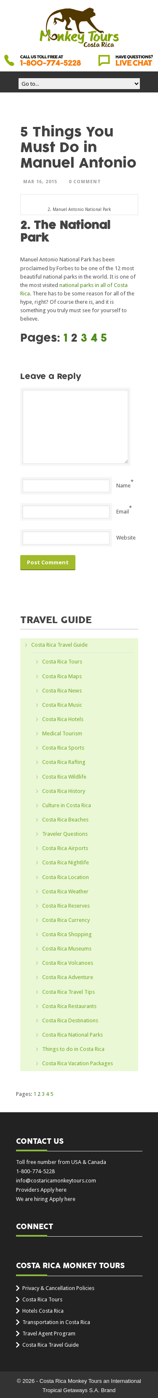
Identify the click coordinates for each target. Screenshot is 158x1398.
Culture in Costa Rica (66, 805)
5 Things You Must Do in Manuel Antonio (78, 148)
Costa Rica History (63, 791)
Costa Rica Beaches (65, 819)
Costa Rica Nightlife (65, 862)
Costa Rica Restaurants (69, 1006)
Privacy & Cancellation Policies (58, 1288)
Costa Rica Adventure (67, 977)
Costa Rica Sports (63, 748)
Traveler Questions (65, 834)
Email (122, 511)
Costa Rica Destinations (70, 1020)
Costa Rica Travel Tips (68, 992)
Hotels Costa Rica (43, 1311)
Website (126, 537)
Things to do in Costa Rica (73, 1049)
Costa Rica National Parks (72, 1035)
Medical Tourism (62, 733)
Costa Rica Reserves (66, 906)
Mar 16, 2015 (40, 181)
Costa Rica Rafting (64, 762)
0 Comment (85, 181)
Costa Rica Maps (62, 676)
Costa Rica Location (65, 877)
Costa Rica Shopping (67, 934)
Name (123, 485)
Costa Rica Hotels (62, 719)
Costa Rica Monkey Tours (79, 28)
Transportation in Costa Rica (56, 1322)
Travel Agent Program (48, 1333)
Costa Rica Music (62, 705)
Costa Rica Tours (62, 661)
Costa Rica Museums (66, 948)
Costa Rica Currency (66, 920)
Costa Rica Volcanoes (67, 963)
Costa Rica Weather (65, 891)
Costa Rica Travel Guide (59, 645)
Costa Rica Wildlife (64, 777)
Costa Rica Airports (65, 848)
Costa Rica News (62, 690)
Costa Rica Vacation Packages (77, 1063)
